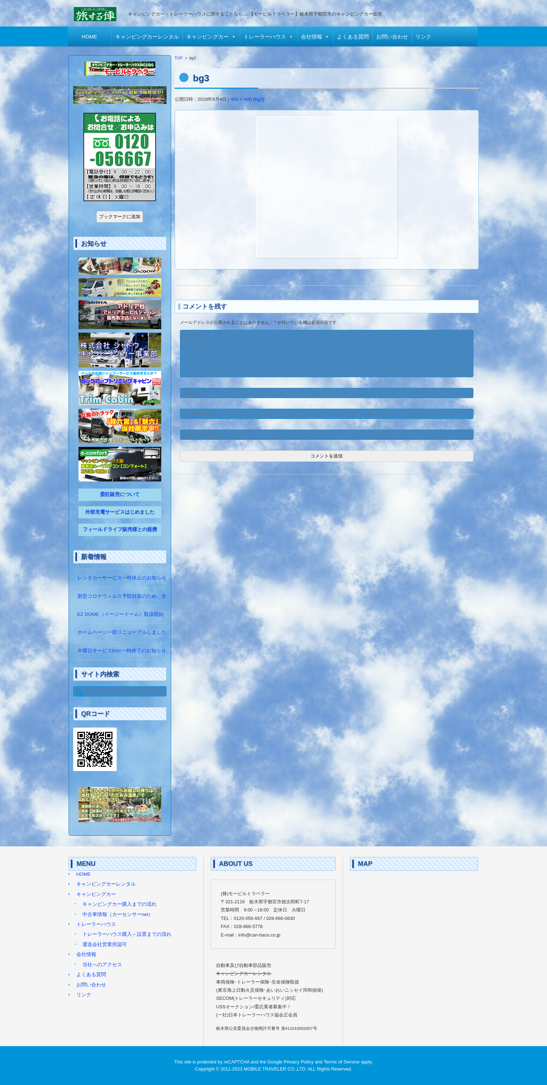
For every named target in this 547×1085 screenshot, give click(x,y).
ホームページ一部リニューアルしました (122, 632)
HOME (90, 37)
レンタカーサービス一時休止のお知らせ (122, 578)
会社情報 (312, 37)
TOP (179, 58)
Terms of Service (342, 1061)
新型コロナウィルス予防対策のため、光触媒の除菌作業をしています (154, 596)
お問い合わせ (393, 37)
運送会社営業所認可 (104, 944)
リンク (424, 37)
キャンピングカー (208, 37)
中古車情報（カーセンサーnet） (117, 914)
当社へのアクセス (102, 964)
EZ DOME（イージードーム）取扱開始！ (123, 614)
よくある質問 (354, 37)
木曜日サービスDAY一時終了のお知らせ (121, 650)
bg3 (259, 99)
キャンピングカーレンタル (148, 37)
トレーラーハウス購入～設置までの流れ (126, 934)
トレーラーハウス (266, 37)
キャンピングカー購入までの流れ (119, 904)
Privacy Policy (299, 1061)
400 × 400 (241, 99)
